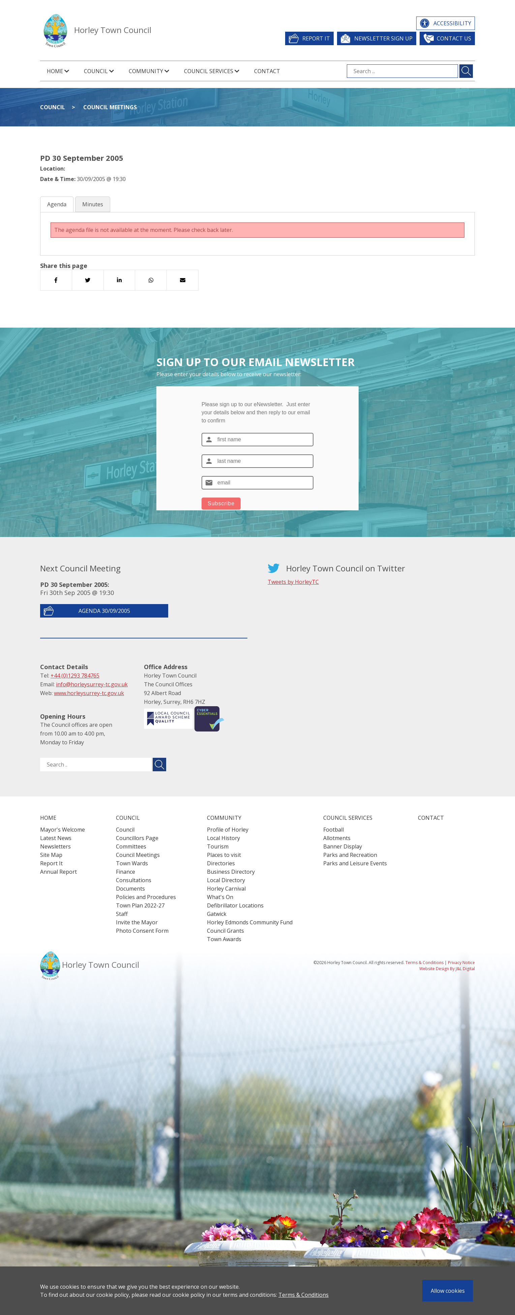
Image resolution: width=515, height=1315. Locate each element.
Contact (267, 71)
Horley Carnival (226, 888)
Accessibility (452, 23)
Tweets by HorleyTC (293, 582)
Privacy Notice (461, 962)
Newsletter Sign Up (383, 38)
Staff (122, 914)
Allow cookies (448, 1290)
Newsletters (55, 846)
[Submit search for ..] (159, 764)
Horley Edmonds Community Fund (250, 922)
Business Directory (231, 871)
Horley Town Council (112, 29)
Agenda (56, 204)
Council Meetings (110, 107)
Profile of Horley (227, 829)
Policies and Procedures (146, 897)
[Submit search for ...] (466, 71)
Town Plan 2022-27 (140, 905)
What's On (220, 897)
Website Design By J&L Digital (447, 969)
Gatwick (216, 914)
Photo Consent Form (142, 930)
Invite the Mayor (137, 922)
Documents (130, 888)
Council (52, 107)
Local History (223, 838)
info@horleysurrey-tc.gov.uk (92, 684)
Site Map (51, 855)
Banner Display (342, 846)
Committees (131, 846)
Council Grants (225, 930)
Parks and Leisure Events (355, 863)
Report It (316, 38)
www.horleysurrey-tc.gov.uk (89, 693)
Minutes (92, 204)
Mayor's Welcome (62, 829)
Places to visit (224, 855)
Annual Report (58, 871)
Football (333, 829)
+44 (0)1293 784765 (75, 675)
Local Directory (226, 880)
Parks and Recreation (350, 855)
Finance (125, 871)
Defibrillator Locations (235, 905)
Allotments (337, 838)
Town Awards (224, 939)
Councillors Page (137, 838)
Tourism (218, 846)
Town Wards (132, 863)
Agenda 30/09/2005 (104, 611)
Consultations (133, 880)
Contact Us (454, 38)
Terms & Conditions (303, 1294)
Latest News (55, 838)
